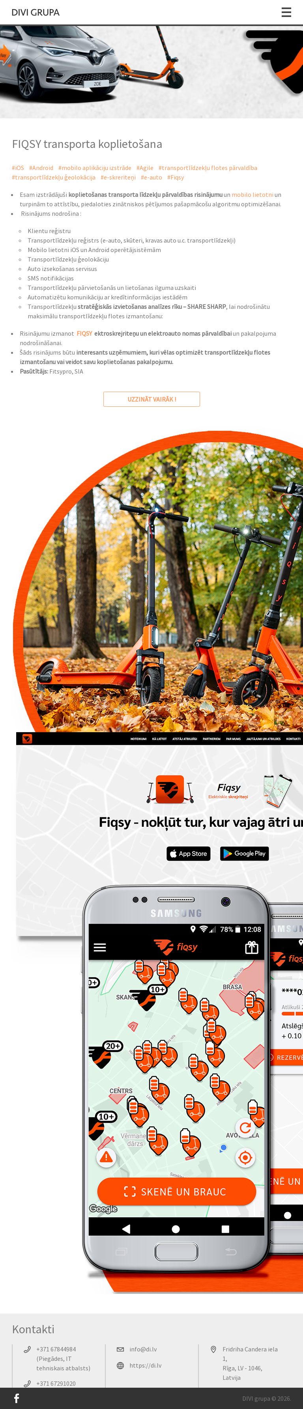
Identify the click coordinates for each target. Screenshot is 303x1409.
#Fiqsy (175, 177)
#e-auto (151, 177)
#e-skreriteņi (118, 177)
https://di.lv (145, 1365)
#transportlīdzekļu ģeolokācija (53, 177)
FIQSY (84, 333)
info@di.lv (143, 1349)
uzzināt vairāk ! (151, 399)
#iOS (18, 168)
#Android (41, 168)
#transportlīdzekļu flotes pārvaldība (208, 168)
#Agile (145, 168)
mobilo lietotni (252, 194)
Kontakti (33, 1328)
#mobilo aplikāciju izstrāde (94, 168)
